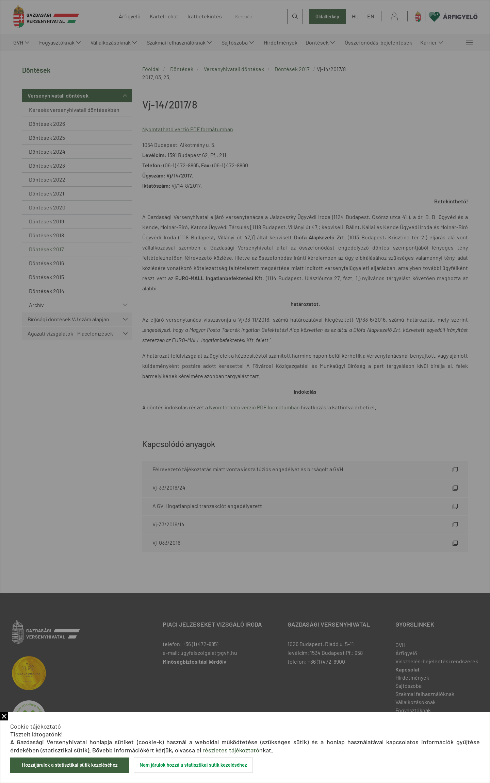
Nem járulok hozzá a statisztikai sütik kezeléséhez (193, 765)
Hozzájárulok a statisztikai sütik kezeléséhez (69, 765)
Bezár (4, 716)
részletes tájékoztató (230, 750)
